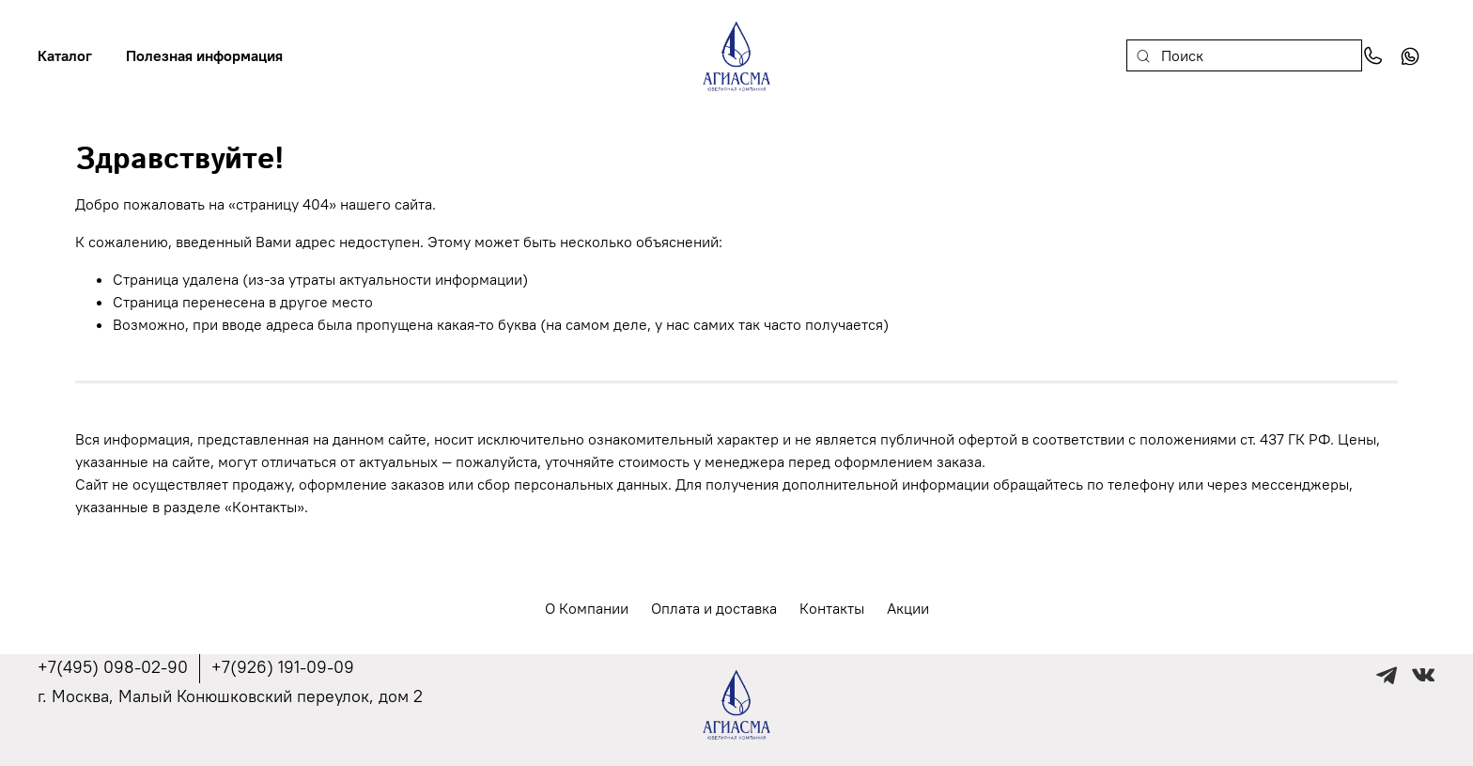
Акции (908, 608)
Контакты (831, 608)
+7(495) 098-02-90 (113, 667)
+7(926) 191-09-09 (282, 667)
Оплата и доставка (714, 608)
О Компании (586, 608)
